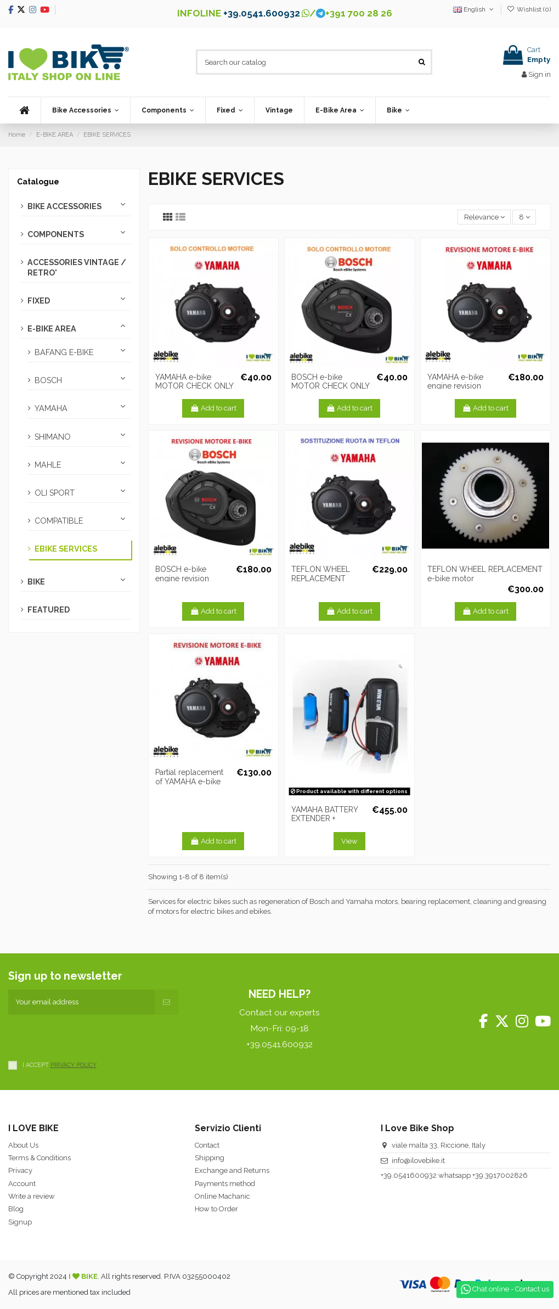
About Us (23, 1145)
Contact (207, 1145)
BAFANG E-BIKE (64, 352)
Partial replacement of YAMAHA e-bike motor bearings (189, 781)
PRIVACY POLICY (73, 1064)
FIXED (38, 300)
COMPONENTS (55, 234)
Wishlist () (529, 9)
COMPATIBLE (59, 520)
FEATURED (48, 609)
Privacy (20, 1170)
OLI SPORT (55, 492)
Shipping (209, 1158)
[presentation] (91, 1036)
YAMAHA (51, 408)
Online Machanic (222, 1196)
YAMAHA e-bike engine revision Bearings (455, 386)
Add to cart (213, 408)
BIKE (36, 581)
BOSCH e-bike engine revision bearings (182, 578)
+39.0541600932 (409, 1175)
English (474, 9)
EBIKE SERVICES (66, 548)
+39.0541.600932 (261, 13)
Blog (16, 1209)
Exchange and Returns (232, 1170)
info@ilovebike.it (418, 1160)
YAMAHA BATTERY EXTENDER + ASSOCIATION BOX (325, 819)
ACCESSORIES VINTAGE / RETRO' (76, 267)
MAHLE (48, 464)
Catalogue (38, 181)
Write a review (31, 1196)
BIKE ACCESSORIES (64, 206)
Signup (20, 1222)
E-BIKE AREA (51, 328)
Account (22, 1183)
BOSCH (48, 380)
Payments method (225, 1183)
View (349, 841)
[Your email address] (81, 1002)
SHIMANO (53, 436)
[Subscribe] (166, 1002)
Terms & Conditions (39, 1158)
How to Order (216, 1209)
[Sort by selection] (484, 217)
